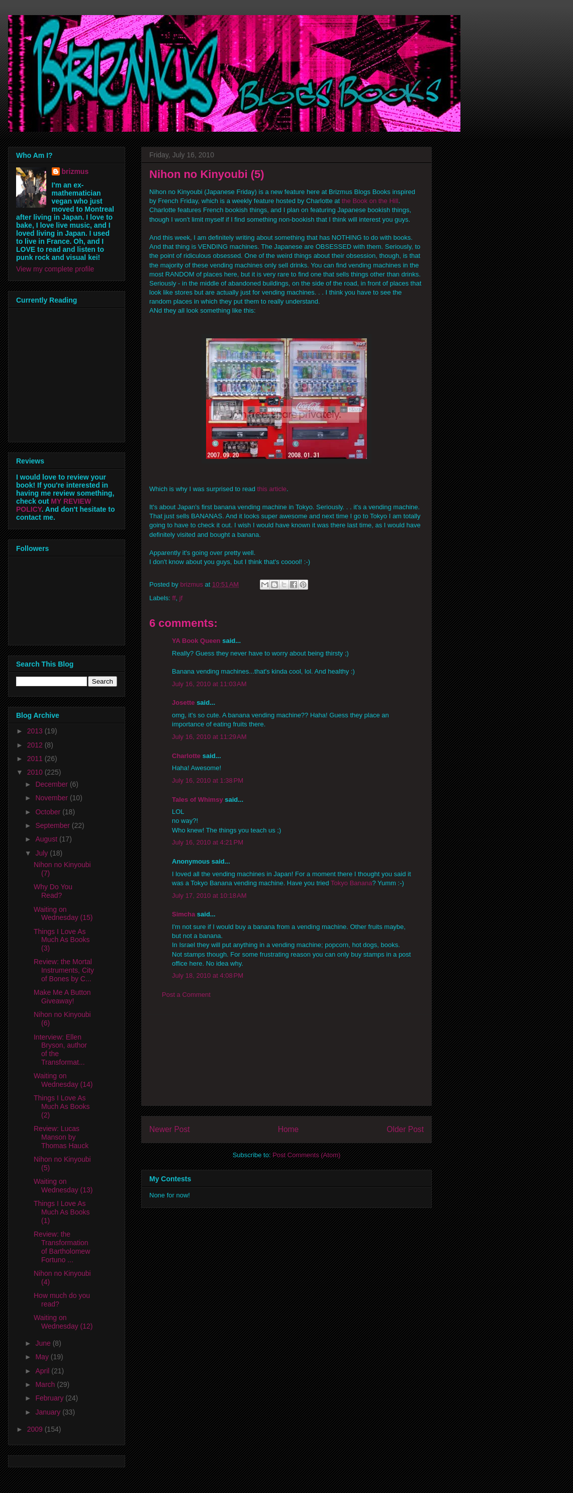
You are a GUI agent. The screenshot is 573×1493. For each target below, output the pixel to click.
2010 (36, 772)
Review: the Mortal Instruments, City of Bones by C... (64, 970)
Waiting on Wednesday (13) (63, 1185)
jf (181, 598)
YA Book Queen (196, 640)
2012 (36, 745)
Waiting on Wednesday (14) (63, 1080)
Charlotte (186, 756)
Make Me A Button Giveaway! (62, 996)
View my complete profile (55, 269)
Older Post (405, 1129)
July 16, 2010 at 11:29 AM (209, 736)
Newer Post (169, 1129)
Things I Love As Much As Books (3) (62, 940)
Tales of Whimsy (197, 799)
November (52, 798)
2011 (36, 759)
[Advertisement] (286, 1060)
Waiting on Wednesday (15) (63, 913)
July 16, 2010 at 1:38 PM (207, 780)
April (43, 1371)
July (42, 853)
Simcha (183, 914)
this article (272, 489)
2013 (36, 731)
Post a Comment (186, 994)
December (52, 784)
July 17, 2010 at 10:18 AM (209, 895)
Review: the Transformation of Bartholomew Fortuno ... (62, 1246)
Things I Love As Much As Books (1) (62, 1212)
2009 (36, 1429)
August (47, 839)
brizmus (75, 171)
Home (288, 1129)
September (53, 825)
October (48, 812)
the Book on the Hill (370, 201)
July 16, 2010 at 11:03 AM (209, 684)
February (50, 1398)
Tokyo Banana (351, 883)
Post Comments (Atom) (306, 1155)
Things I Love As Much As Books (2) (62, 1106)
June (43, 1343)
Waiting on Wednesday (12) (63, 1322)
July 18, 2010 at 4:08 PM (207, 975)
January (48, 1412)
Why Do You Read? (53, 891)
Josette (183, 702)
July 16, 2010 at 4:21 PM (207, 842)
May (42, 1357)
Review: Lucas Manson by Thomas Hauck (61, 1137)
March (46, 1384)
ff (174, 598)
